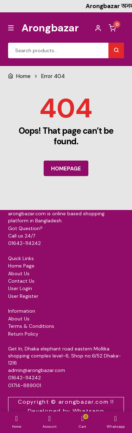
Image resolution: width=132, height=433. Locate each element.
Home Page (21, 266)
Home (23, 76)
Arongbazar (50, 28)
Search (116, 50)
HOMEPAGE (66, 168)
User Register (23, 296)
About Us (19, 273)
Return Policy (23, 334)
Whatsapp (89, 411)
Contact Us (21, 281)
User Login (20, 288)
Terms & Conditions (31, 326)
